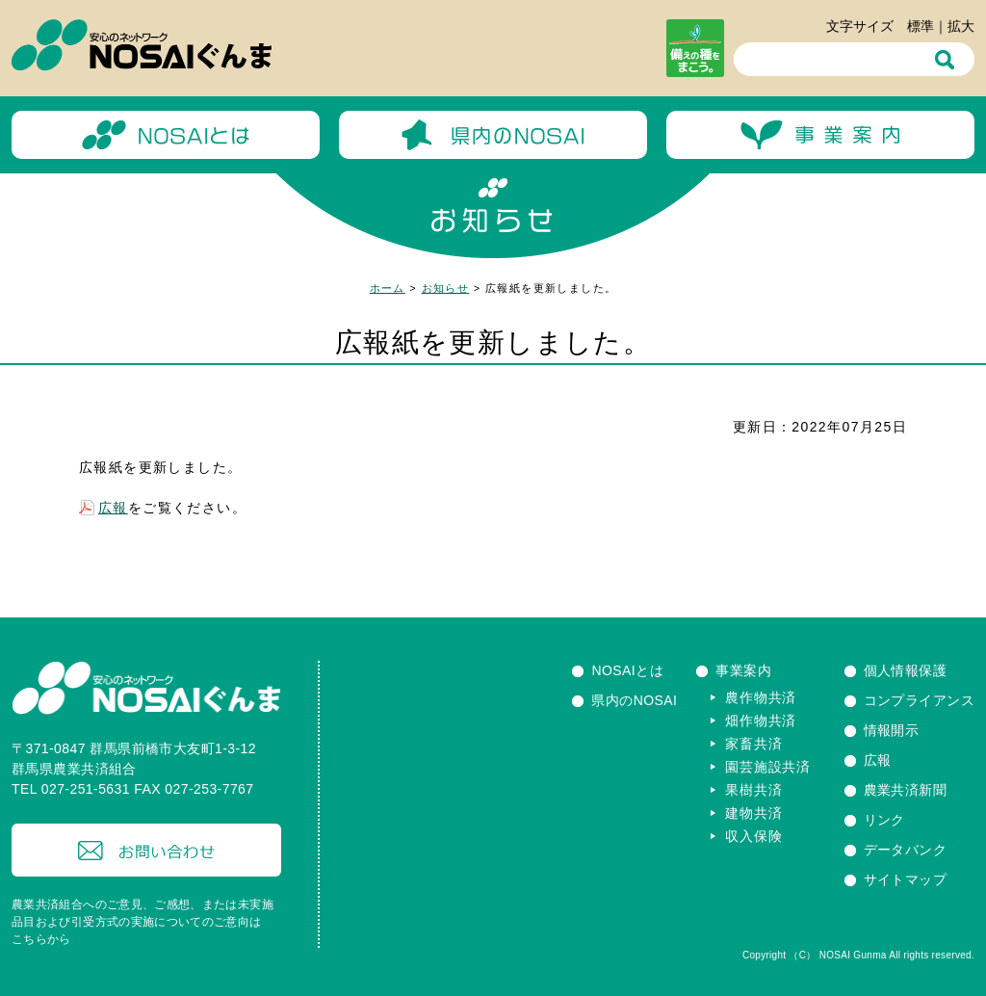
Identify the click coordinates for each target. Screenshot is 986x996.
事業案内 (743, 670)
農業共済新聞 (905, 790)
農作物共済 (760, 697)
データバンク (905, 849)
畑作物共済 (760, 720)
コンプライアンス (919, 700)
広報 (113, 507)
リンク (884, 819)
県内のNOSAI (634, 700)
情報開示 (892, 730)
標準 (920, 26)
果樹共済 (753, 790)
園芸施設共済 (767, 766)
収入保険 (753, 836)
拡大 (960, 26)
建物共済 (753, 813)
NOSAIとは (627, 670)
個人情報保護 (905, 670)
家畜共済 (753, 743)
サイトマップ (905, 879)
